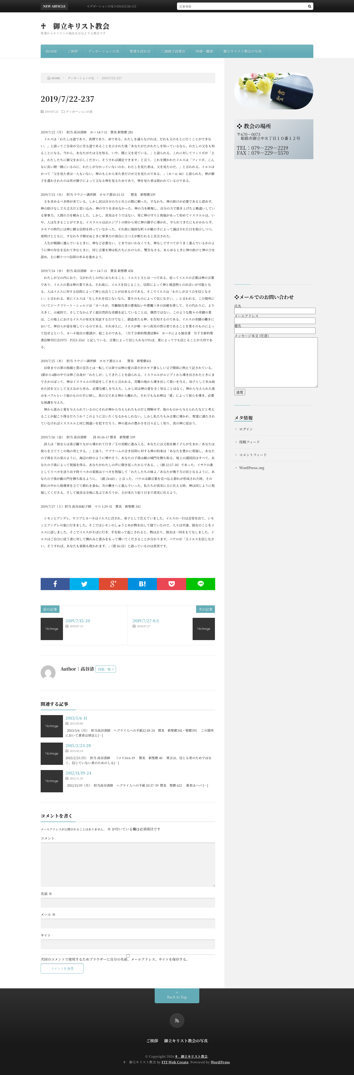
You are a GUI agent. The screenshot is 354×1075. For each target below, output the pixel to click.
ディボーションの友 (103, 51)
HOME (51, 51)
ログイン (246, 428)
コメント (48, 838)
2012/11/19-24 (78, 773)
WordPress (220, 1062)
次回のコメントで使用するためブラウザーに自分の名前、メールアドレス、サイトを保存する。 (115, 959)
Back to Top (177, 997)
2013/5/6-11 (76, 718)
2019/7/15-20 (77, 621)
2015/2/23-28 (78, 745)
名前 (46, 893)
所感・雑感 (204, 51)
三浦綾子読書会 (173, 51)
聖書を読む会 (140, 51)
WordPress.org (251, 467)
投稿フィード (249, 441)
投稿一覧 (104, 669)
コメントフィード (253, 454)
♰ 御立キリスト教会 (75, 25)
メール (48, 914)
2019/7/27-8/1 (146, 621)
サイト (46, 935)
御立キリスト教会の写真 (242, 51)
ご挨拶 (72, 51)
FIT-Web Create (175, 1062)
